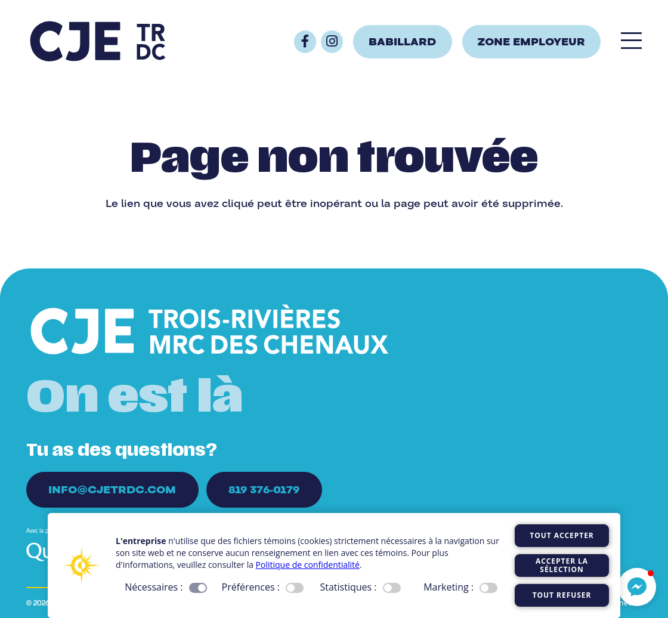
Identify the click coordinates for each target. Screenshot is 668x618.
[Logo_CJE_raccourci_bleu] (97, 42)
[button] (637, 587)
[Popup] (631, 41)
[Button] (305, 41)
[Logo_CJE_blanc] (209, 331)
